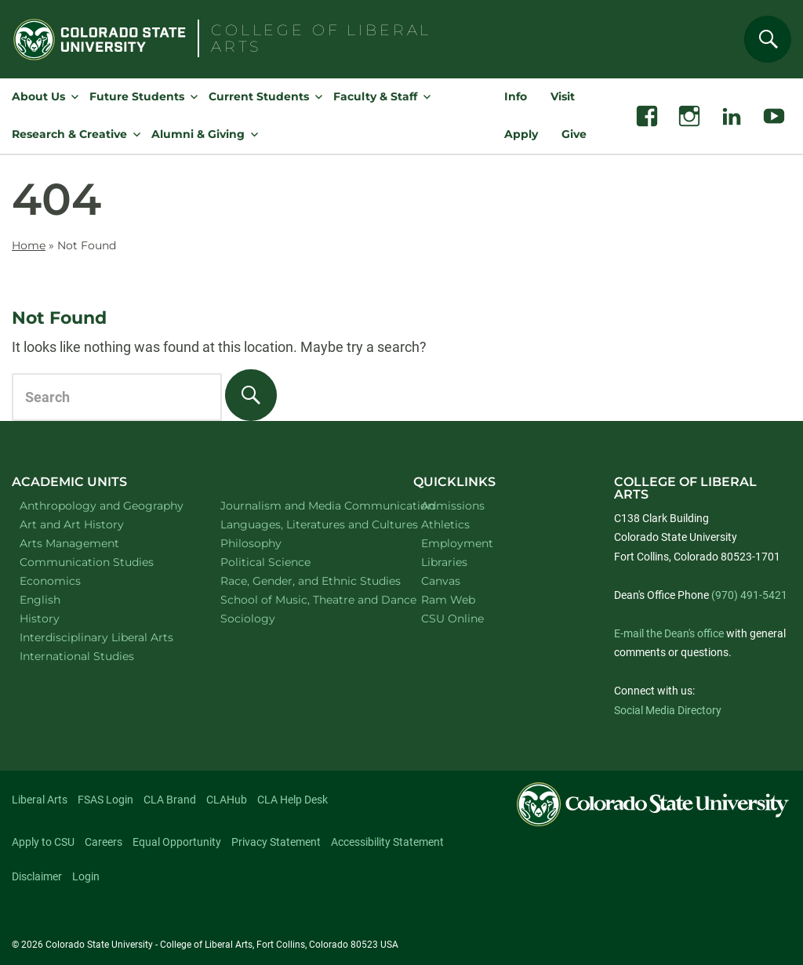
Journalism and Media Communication (301, 505)
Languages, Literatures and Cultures (301, 524)
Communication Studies (100, 561)
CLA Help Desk (292, 799)
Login (86, 876)
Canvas (440, 581)
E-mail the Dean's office (669, 633)
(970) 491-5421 (749, 595)
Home (28, 245)
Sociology (268, 618)
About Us (38, 96)
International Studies (97, 655)
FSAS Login (105, 799)
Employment (457, 543)
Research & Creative (69, 134)
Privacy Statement (276, 842)
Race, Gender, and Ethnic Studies (301, 580)
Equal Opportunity (177, 842)
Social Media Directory (667, 710)
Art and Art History (92, 524)
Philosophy (271, 542)
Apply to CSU (43, 842)
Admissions (453, 506)
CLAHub (226, 799)
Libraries (444, 562)
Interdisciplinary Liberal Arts (100, 636)
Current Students (259, 96)
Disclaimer (37, 876)
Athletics (445, 524)
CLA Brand (170, 799)
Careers (103, 842)
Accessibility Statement (387, 842)
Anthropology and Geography (100, 505)
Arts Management (90, 542)
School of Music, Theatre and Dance (301, 599)
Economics (70, 580)
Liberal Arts (39, 799)
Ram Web (448, 600)
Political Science (286, 561)
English (60, 599)
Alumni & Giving (198, 134)
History (60, 618)
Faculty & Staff (375, 96)
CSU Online (452, 618)
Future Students (136, 96)
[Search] (767, 39)
